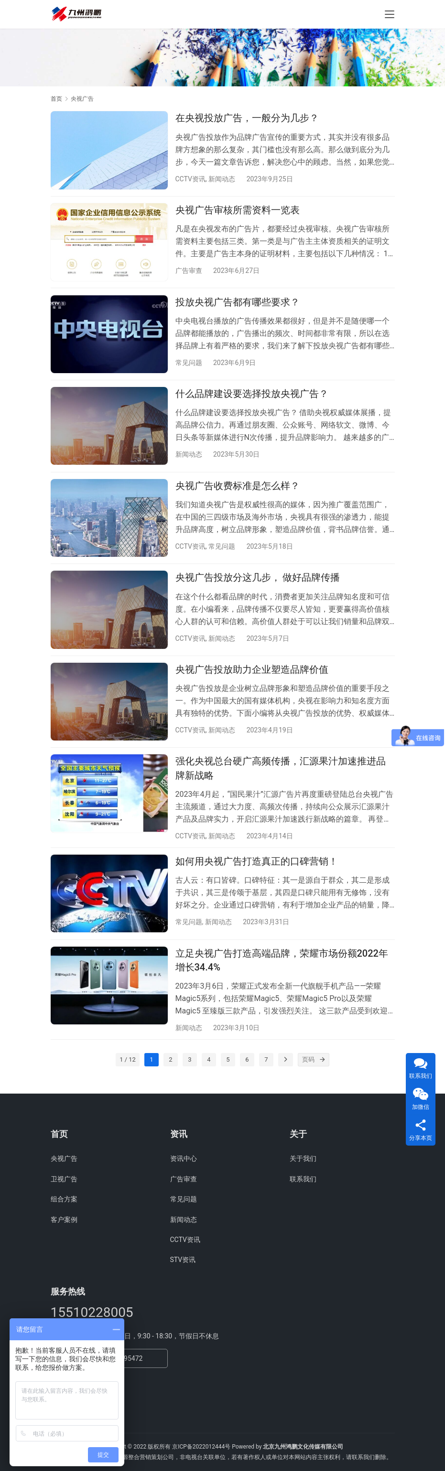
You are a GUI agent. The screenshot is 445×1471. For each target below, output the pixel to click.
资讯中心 (183, 1159)
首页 (56, 98)
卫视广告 (64, 1179)
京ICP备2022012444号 (201, 1446)
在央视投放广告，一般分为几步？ (247, 118)
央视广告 (64, 1159)
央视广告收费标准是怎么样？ (237, 493)
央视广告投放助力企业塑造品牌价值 (251, 680)
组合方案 (64, 1199)
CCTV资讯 (190, 179)
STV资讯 (183, 1260)
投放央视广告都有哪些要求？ (237, 305)
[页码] (322, 1078)
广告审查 (188, 272)
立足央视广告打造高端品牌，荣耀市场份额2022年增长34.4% (281, 976)
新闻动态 (221, 179)
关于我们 (303, 1159)
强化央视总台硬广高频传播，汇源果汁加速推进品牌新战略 (280, 780)
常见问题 (188, 366)
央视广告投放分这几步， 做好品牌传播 (257, 586)
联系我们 (303, 1179)
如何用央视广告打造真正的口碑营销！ (256, 875)
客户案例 (64, 1219)
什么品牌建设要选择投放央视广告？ (251, 399)
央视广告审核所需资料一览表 (237, 212)
